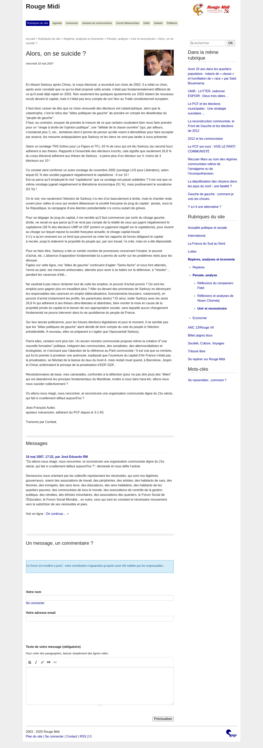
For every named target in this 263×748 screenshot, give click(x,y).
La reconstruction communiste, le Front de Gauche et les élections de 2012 (211, 126)
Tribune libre (196, 351)
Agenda (57, 23)
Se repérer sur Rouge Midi (206, 359)
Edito (146, 23)
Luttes (192, 251)
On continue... (56, 513)
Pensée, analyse (117, 38)
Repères (198, 267)
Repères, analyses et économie (84, 38)
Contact (71, 736)
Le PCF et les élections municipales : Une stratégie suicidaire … (207, 108)
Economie (200, 318)
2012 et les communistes (205, 138)
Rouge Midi (43, 6)
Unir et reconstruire (143, 38)
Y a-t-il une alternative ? (204, 206)
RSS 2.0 (86, 736)
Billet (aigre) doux (200, 335)
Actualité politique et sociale (207, 227)
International (196, 235)
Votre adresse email (41, 612)
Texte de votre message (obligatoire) (53, 646)
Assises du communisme (97, 23)
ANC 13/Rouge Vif (201, 327)
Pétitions (172, 23)
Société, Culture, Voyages (206, 343)
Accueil (30, 38)
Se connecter (35, 603)
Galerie (158, 23)
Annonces (72, 23)
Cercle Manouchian (127, 23)
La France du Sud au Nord (206, 243)
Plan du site (34, 736)
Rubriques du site (37, 23)
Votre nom (33, 592)
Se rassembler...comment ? (207, 380)
